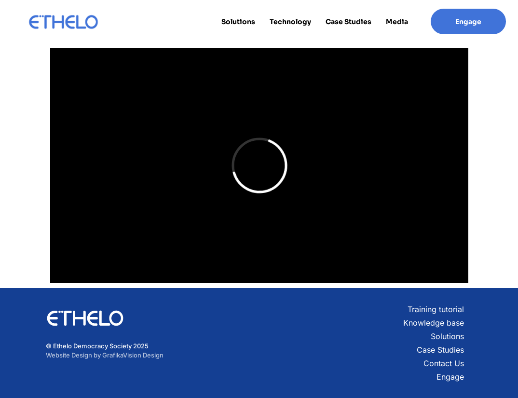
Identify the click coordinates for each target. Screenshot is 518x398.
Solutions (238, 21)
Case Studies (348, 21)
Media (397, 21)
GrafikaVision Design (133, 355)
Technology (290, 21)
